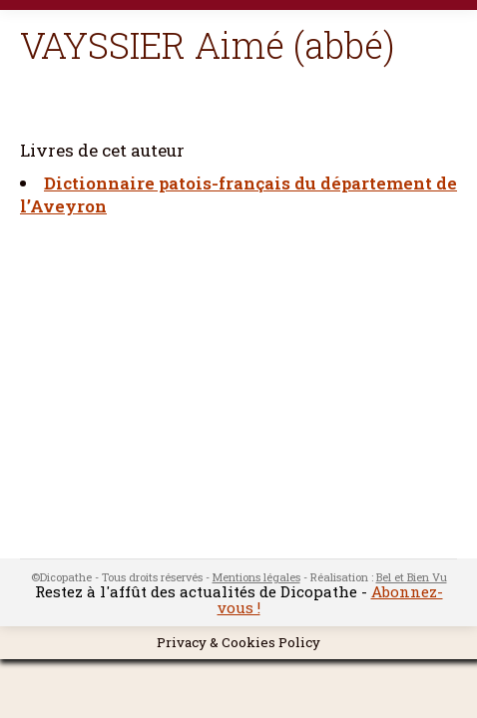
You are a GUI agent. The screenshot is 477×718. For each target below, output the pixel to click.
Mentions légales (256, 576)
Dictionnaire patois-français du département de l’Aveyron (238, 194)
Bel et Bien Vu (411, 576)
